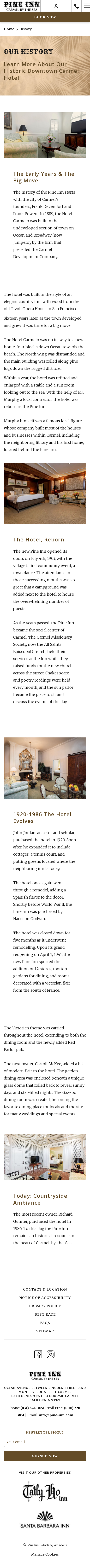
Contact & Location (45, 1289)
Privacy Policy (45, 1306)
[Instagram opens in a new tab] (50, 1353)
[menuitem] (45, 1290)
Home (9, 29)
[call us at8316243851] (76, 6)
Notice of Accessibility (45, 1298)
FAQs (45, 1323)
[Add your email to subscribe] (45, 1442)
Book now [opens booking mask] (45, 17)
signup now (45, 1456)
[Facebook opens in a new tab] (38, 1353)
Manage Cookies (45, 1554)
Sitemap (45, 1331)
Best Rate (45, 1314)
